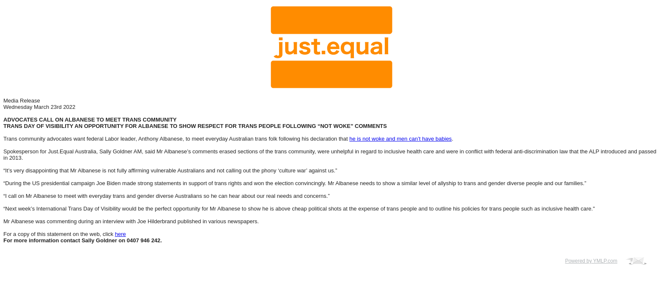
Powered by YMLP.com (591, 261)
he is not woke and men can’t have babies (400, 139)
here (120, 234)
